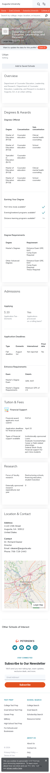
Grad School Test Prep (13, 710)
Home (3, 10)
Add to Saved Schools (25, 66)
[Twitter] (14, 647)
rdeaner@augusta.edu (20, 548)
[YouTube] (28, 647)
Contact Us (31, 748)
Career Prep (9, 714)
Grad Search (32, 710)
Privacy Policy (9, 752)
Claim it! (42, 47)
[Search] (38, 4)
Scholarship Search (35, 714)
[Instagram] (35, 647)
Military (7, 719)
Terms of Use (9, 756)
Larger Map (38, 605)
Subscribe (25, 684)
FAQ (29, 752)
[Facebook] (21, 647)
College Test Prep (11, 705)
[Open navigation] (44, 4)
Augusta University (31, 10)
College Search (33, 705)
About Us (31, 743)
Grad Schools (14, 10)
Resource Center (34, 719)
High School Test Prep (13, 723)
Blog (29, 757)
